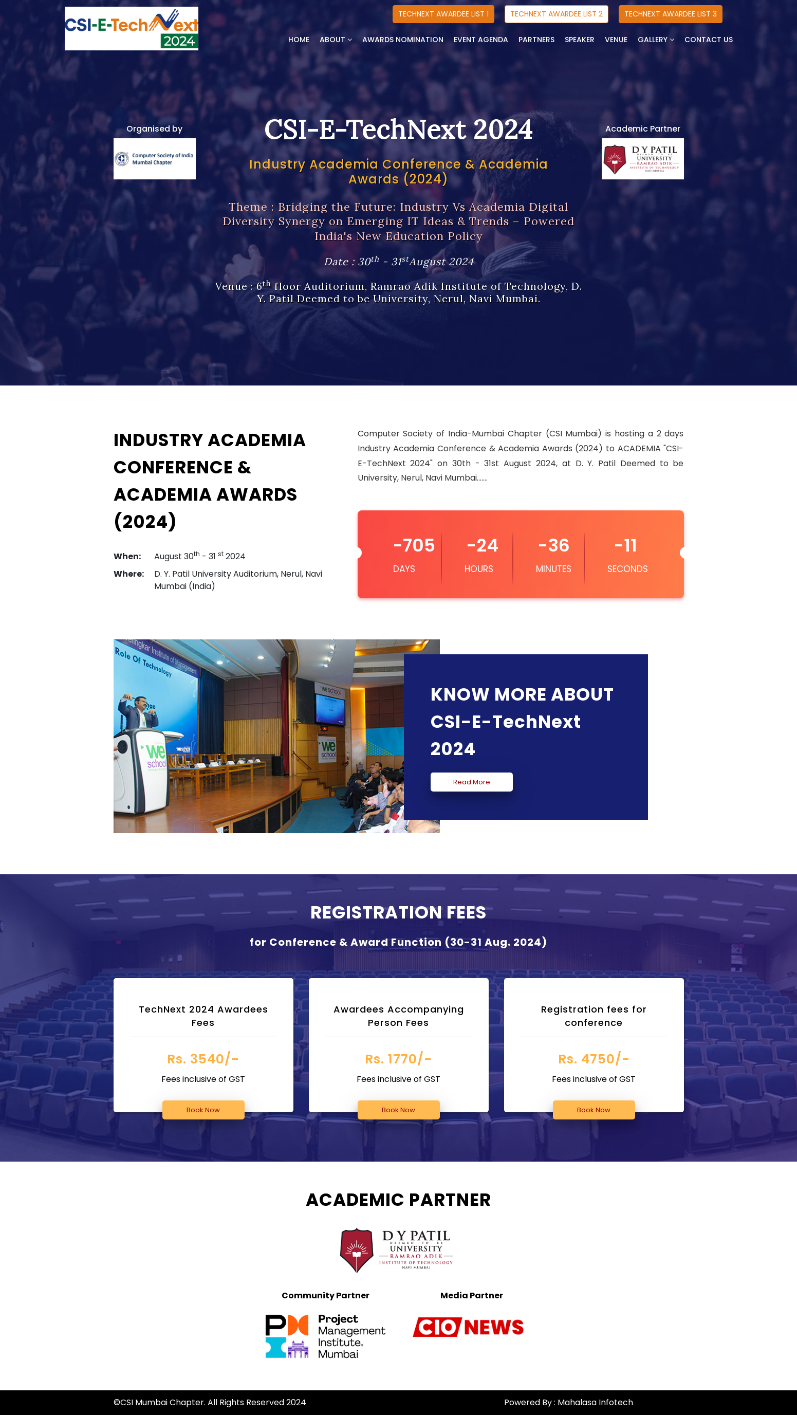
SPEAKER (580, 39)
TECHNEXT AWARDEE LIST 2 (556, 14)
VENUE (616, 39)
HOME (298, 39)
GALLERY (656, 39)
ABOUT (336, 39)
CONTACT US (708, 39)
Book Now (203, 1110)
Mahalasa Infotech (595, 1402)
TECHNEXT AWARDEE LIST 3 (670, 14)
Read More (471, 782)
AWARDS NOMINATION (402, 39)
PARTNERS (536, 39)
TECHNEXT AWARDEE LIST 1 (443, 14)
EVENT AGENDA (481, 39)
